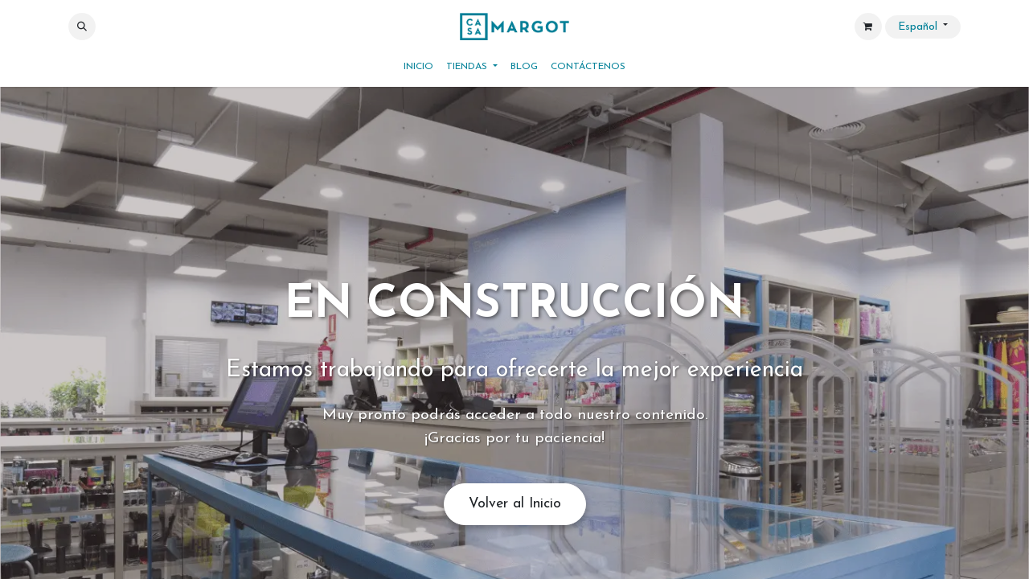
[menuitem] (418, 66)
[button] (82, 26)
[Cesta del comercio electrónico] (868, 26)
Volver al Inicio (515, 504)
